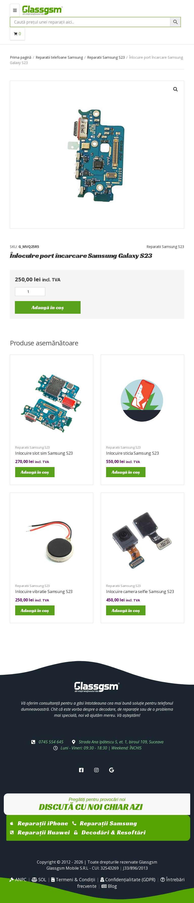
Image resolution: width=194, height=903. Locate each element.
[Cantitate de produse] (30, 291)
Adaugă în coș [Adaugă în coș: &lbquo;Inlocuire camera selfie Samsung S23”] (126, 610)
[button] (175, 89)
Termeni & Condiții (73, 879)
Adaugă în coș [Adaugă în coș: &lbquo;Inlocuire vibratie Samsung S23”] (35, 610)
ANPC (18, 879)
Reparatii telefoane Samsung (59, 57)
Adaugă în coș (48, 307)
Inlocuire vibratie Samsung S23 (43, 591)
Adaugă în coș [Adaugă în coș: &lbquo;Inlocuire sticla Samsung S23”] (126, 472)
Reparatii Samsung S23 (106, 57)
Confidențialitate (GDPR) (127, 879)
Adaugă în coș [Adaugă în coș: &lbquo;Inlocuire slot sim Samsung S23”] (35, 472)
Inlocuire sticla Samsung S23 (132, 453)
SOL (39, 879)
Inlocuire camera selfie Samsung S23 (140, 591)
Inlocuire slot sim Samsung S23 (44, 453)
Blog (109, 886)
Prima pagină (20, 57)
